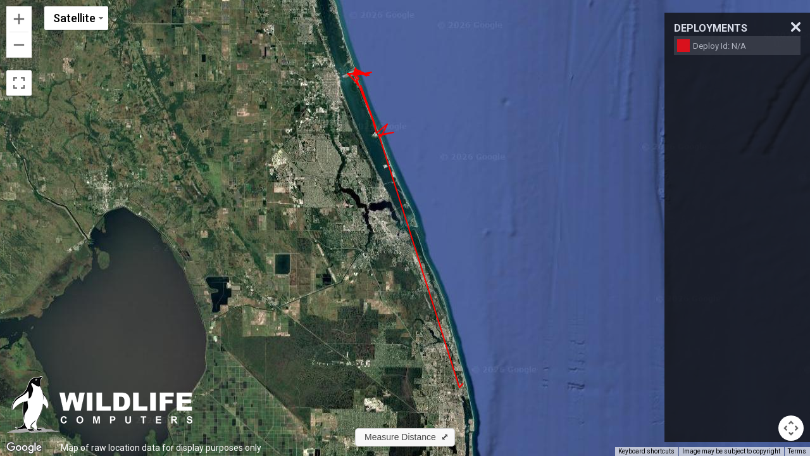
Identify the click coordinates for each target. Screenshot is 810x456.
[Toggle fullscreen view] (19, 83)
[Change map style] (76, 18)
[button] (405, 437)
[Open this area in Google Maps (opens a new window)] (24, 448)
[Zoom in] (19, 19)
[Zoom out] (19, 45)
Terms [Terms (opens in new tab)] (797, 451)
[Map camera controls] (791, 428)
